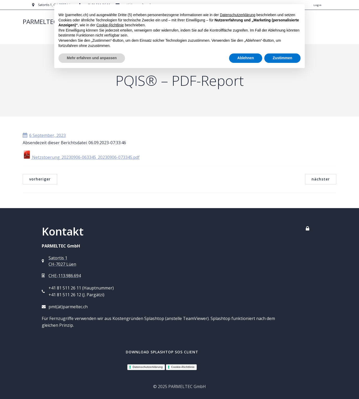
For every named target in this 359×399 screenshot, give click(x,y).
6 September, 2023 (44, 135)
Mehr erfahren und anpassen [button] (92, 58)
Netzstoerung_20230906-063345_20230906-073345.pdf (81, 157)
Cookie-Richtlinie (183, 366)
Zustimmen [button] (282, 58)
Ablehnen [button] (245, 58)
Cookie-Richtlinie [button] (110, 25)
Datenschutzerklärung (148, 366)
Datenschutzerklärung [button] (237, 15)
